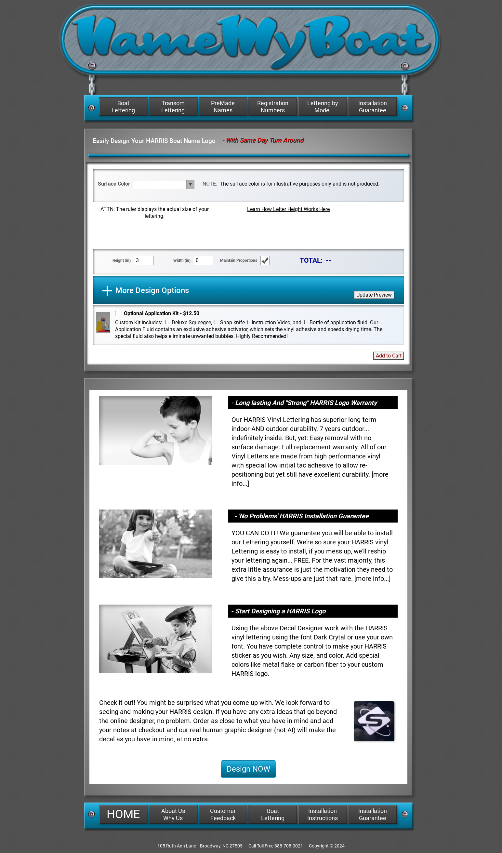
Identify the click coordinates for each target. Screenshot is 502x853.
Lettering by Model (322, 107)
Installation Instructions (322, 814)
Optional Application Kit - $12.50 (161, 313)
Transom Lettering (173, 107)
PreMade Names (223, 107)
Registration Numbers (272, 107)
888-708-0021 (288, 845)
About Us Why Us (173, 814)
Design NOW (248, 769)
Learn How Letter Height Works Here (288, 209)
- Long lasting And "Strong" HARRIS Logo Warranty (304, 403)
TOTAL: (311, 260)
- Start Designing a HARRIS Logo (278, 611)
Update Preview (374, 295)
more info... (372, 578)
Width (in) (182, 260)
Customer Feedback (223, 814)
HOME (123, 814)
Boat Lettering (123, 107)
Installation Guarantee (372, 107)
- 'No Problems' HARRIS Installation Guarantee (301, 516)
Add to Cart (389, 356)
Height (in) (121, 260)
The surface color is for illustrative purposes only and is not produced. (299, 184)
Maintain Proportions (238, 260)
